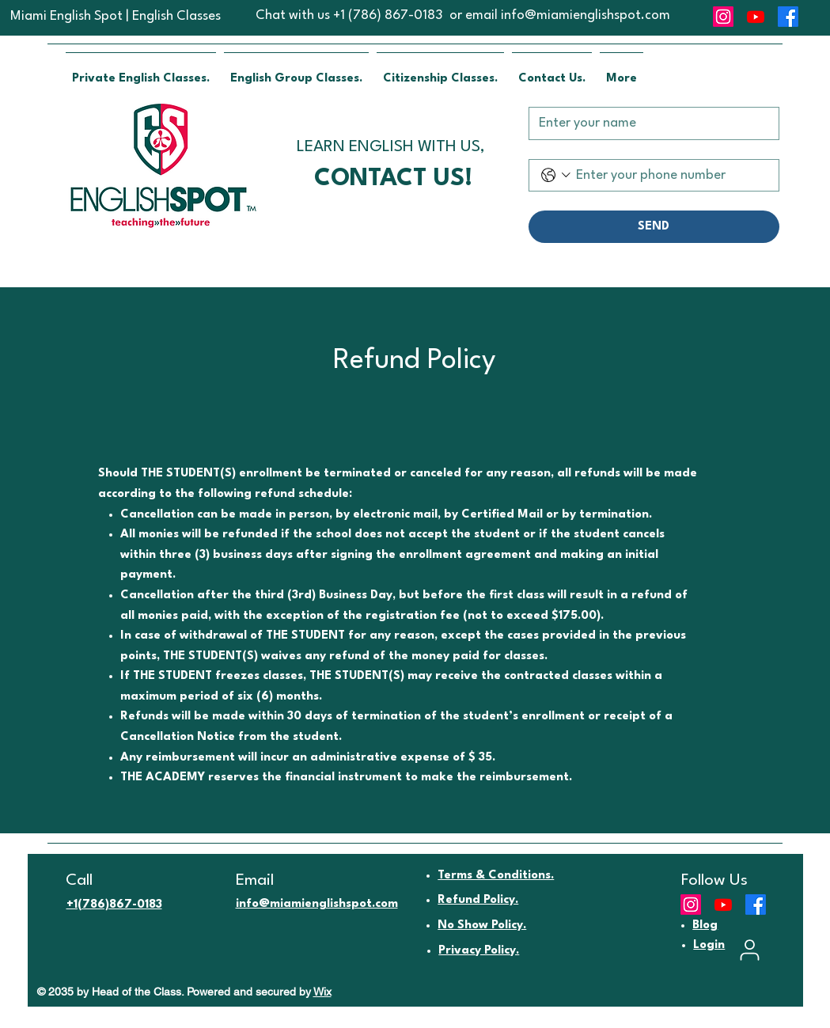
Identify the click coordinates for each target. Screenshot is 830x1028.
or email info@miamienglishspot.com (559, 15)
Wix (322, 991)
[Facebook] (788, 16)
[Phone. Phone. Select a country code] (556, 175)
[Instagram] (723, 16)
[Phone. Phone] (671, 175)
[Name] (649, 123)
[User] (750, 950)
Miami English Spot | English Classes (115, 16)
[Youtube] (755, 16)
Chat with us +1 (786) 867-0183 (349, 15)
